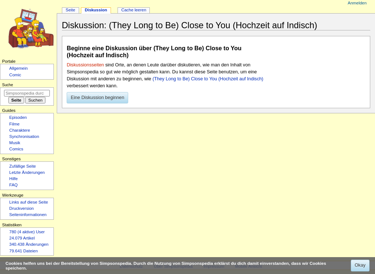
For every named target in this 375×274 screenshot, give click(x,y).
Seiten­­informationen (28, 214)
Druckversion (21, 208)
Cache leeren (133, 10)
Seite (70, 10)
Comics (16, 149)
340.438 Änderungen (28, 244)
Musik (14, 142)
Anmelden (357, 3)
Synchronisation (24, 136)
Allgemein (18, 68)
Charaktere (19, 130)
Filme (14, 124)
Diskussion (96, 10)
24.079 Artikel (21, 238)
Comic (15, 75)
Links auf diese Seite (28, 202)
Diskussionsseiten (85, 64)
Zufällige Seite (22, 166)
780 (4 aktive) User (27, 232)
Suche (7, 85)
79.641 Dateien (23, 251)
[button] (97, 98)
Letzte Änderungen (27, 172)
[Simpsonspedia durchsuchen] (27, 93)
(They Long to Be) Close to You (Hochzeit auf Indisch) (207, 78)
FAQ (13, 185)
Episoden (18, 117)
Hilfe (13, 178)
